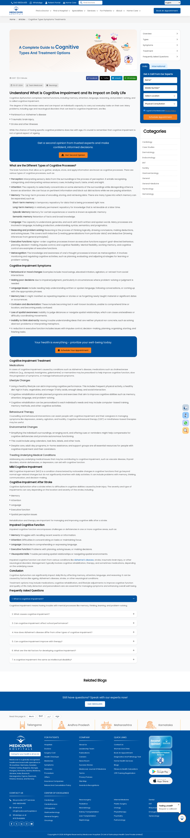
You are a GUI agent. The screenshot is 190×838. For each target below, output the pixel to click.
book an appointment (123, 753)
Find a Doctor (43, 10)
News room (84, 761)
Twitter (105, 78)
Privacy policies (85, 777)
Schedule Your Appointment (73, 350)
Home (12, 19)
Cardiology (147, 142)
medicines (48, 761)
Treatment (148, 51)
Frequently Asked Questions (155, 56)
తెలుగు (31, 716)
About (120, 10)
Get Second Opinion (73, 155)
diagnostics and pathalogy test (127, 757)
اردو (49, 716)
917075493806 (19, 818)
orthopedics (49, 808)
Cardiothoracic (50, 804)
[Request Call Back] (182, 818)
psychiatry (118, 816)
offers (47, 777)
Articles (22, 19)
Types (145, 39)
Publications (84, 753)
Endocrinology (148, 157)
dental (151, 799)
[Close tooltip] (178, 804)
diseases (48, 769)
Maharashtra (116, 725)
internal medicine (121, 799)
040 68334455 (19, 2)
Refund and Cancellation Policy (57, 785)
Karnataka (159, 725)
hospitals (48, 744)
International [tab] (158, 66)
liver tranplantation (87, 816)
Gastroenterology (150, 173)
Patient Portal (52, 2)
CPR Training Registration (124, 773)
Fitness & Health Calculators (126, 769)
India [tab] (144, 66)
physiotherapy (120, 812)
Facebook (92, 78)
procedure (49, 773)
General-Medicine (150, 183)
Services (92, 10)
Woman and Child (121, 748)
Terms (82, 773)
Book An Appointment (167, 10)
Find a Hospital (61, 10)
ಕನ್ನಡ (57, 716)
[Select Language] (172, 3)
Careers (82, 757)
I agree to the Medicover (159, 111)
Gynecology (147, 188)
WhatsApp (36, 2)
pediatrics (83, 803)
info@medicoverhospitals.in (25, 811)
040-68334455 (95, 704)
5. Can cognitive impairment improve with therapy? (37, 641)
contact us (118, 744)
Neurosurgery (85, 799)
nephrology (84, 820)
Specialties (78, 10)
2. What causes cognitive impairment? (31, 614)
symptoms (49, 765)
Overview (147, 33)
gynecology (154, 816)
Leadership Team (86, 748)
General (146, 178)
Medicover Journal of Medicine (92, 769)
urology (117, 807)
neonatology (84, 807)
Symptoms (148, 45)
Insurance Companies (53, 781)
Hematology (148, 194)
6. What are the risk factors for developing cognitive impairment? (44, 650)
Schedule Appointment (160, 117)
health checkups (51, 757)
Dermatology (148, 152)
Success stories (86, 765)
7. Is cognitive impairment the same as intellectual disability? (42, 659)
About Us (83, 744)
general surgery (51, 816)
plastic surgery (120, 803)
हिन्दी (41, 716)
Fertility (145, 168)
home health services (123, 761)
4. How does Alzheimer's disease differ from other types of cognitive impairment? (52, 632)
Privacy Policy (170, 111)
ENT (144, 162)
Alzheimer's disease (84, 559)
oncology (48, 820)
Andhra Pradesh (73, 725)
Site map (83, 781)
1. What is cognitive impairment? (28, 598)
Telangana (31, 725)
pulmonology (119, 820)
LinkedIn (116, 78)
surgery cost (49, 753)
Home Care (69, 2)
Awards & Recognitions (89, 785)
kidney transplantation (89, 812)
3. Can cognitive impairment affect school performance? (40, 623)
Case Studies (148, 147)
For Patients (107, 10)
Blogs (116, 765)
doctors (47, 748)
